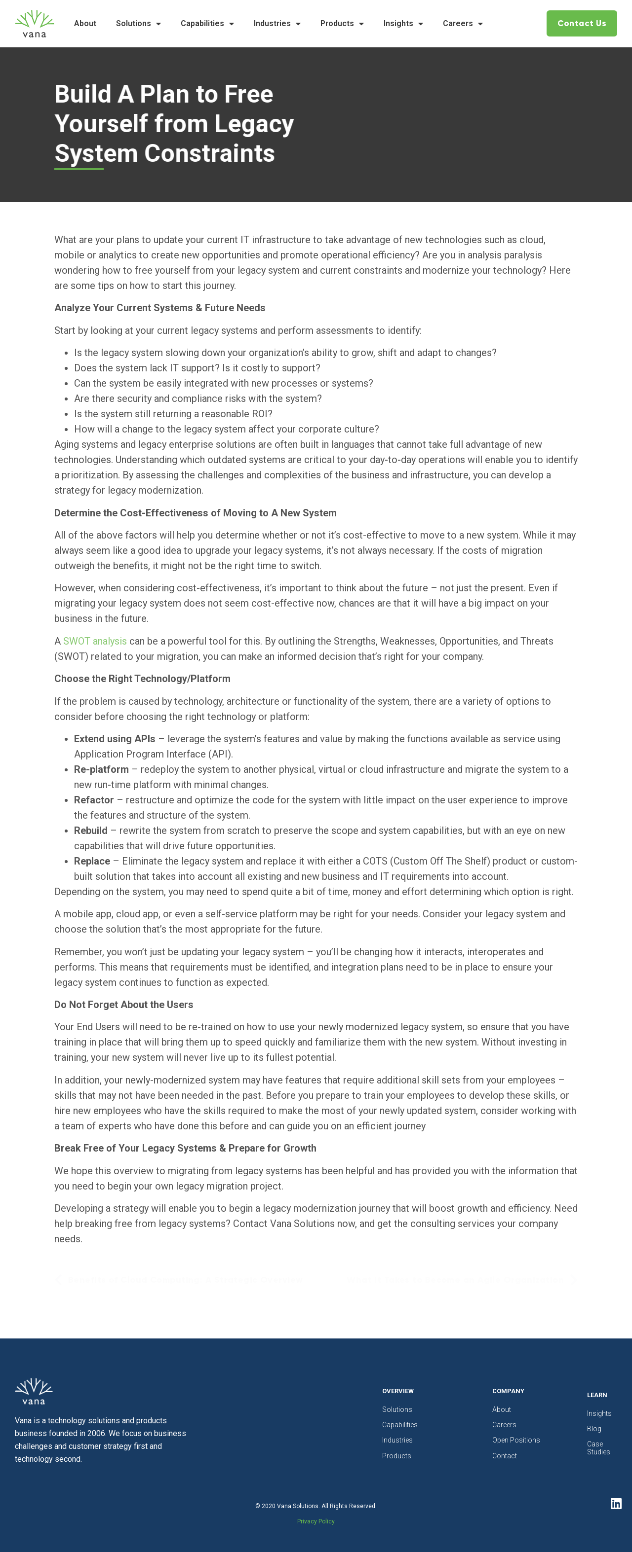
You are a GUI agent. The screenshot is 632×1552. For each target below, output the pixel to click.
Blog (594, 1429)
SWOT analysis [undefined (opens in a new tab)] (95, 641)
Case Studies (594, 1448)
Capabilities (207, 24)
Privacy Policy (316, 1521)
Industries (277, 24)
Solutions (138, 24)
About (85, 23)
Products (342, 24)
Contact (504, 1456)
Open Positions (516, 1440)
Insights (403, 24)
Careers (463, 24)
